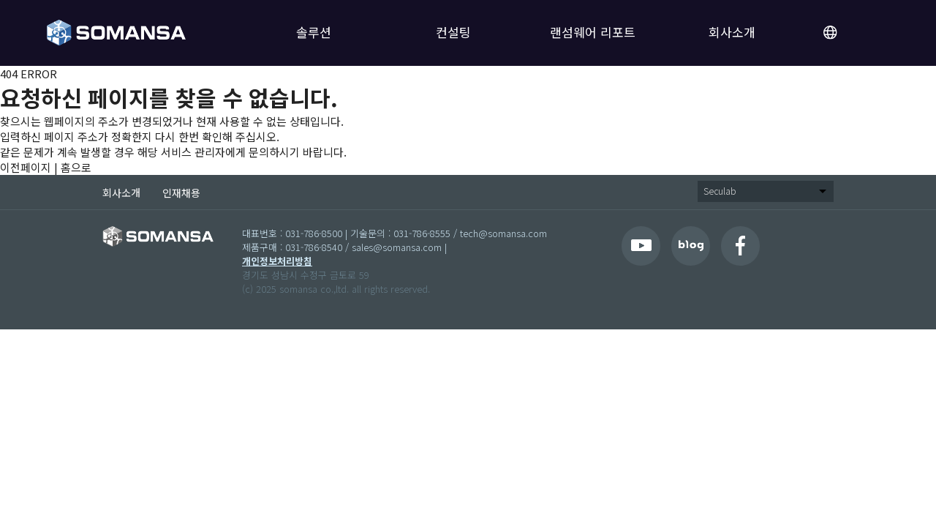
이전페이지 (25, 167)
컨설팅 (453, 32)
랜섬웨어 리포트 (592, 32)
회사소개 (732, 32)
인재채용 (181, 192)
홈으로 (76, 167)
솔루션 (313, 32)
